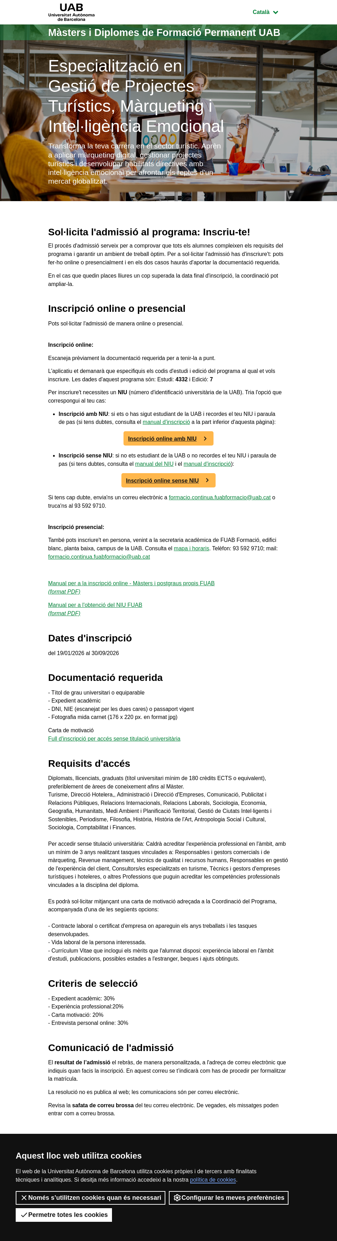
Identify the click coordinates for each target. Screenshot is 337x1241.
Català (271, 11)
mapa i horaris (194, 580)
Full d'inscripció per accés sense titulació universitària (114, 773)
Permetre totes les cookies (64, 1215)
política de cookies (213, 1180)
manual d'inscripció (188, 444)
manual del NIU (163, 494)
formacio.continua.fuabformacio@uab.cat (222, 528)
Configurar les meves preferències (228, 1198)
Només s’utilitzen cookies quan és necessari (90, 1198)
